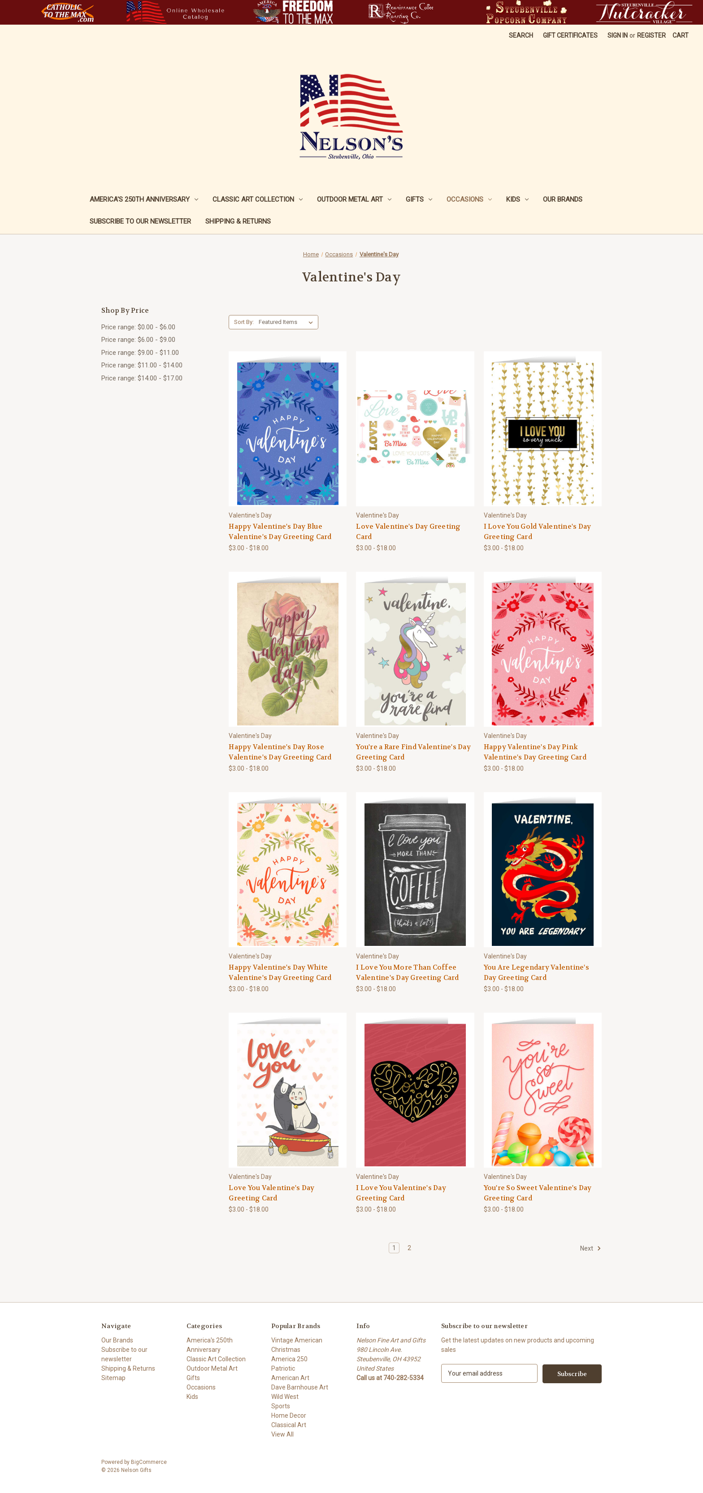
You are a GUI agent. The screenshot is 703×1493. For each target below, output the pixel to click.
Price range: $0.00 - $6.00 (138, 327)
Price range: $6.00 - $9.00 (138, 340)
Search (521, 35)
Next (590, 1248)
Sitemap (113, 1377)
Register (651, 35)
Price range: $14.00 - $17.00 (141, 378)
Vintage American (296, 1340)
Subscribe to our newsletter (140, 221)
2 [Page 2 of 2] (409, 1247)
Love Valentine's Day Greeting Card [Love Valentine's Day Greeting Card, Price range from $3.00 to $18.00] (408, 531)
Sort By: (244, 322)
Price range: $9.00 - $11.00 (140, 353)
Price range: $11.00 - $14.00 (141, 365)
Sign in (618, 35)
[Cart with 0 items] (681, 36)
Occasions (469, 199)
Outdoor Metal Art (354, 199)
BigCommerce (149, 1462)
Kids (517, 199)
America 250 (289, 1359)
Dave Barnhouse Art (299, 1387)
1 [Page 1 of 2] (394, 1247)
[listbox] (287, 322)
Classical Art (288, 1424)
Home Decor (288, 1415)
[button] (67, 12)
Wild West (285, 1396)
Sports (280, 1406)
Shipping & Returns (238, 221)
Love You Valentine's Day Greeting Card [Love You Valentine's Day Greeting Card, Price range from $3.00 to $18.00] (271, 1193)
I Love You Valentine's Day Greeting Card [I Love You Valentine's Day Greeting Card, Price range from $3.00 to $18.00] (401, 1193)
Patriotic (283, 1368)
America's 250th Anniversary (144, 199)
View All (282, 1434)
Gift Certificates (570, 35)
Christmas (285, 1349)
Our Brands (562, 199)
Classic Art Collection (258, 199)
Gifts (419, 199)
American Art (290, 1377)
